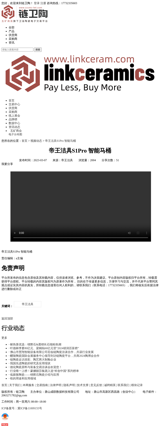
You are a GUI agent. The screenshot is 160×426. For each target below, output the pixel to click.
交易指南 (42, 385)
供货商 (13, 35)
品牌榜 (13, 119)
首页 (11, 100)
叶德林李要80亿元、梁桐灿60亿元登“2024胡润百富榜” (44, 348)
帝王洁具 (27, 304)
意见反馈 (96, 385)
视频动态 (36, 140)
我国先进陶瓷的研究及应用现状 (30, 363)
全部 (11, 27)
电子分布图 (15, 134)
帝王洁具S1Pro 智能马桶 (60, 140)
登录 (37, 3)
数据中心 (14, 123)
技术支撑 (82, 385)
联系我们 (123, 385)
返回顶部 (7, 318)
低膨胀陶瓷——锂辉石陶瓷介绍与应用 (34, 374)
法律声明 (55, 385)
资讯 (11, 42)
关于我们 (15, 385)
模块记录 (137, 385)
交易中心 (14, 104)
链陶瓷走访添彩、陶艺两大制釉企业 (33, 359)
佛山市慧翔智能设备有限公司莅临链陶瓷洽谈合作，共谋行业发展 (52, 352)
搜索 (37, 49)
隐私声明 (69, 385)
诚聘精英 (110, 385)
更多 (4, 337)
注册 (43, 3)
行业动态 (13, 328)
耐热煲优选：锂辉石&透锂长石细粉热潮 (35, 344)
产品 (11, 31)
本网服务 (28, 385)
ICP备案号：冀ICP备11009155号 (21, 408)
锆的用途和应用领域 (23, 378)
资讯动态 (14, 126)
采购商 (13, 38)
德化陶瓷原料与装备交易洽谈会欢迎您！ (36, 367)
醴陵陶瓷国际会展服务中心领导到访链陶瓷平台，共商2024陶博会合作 (54, 355)
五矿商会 (16, 130)
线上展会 (14, 115)
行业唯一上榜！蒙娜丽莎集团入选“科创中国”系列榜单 (44, 370)
